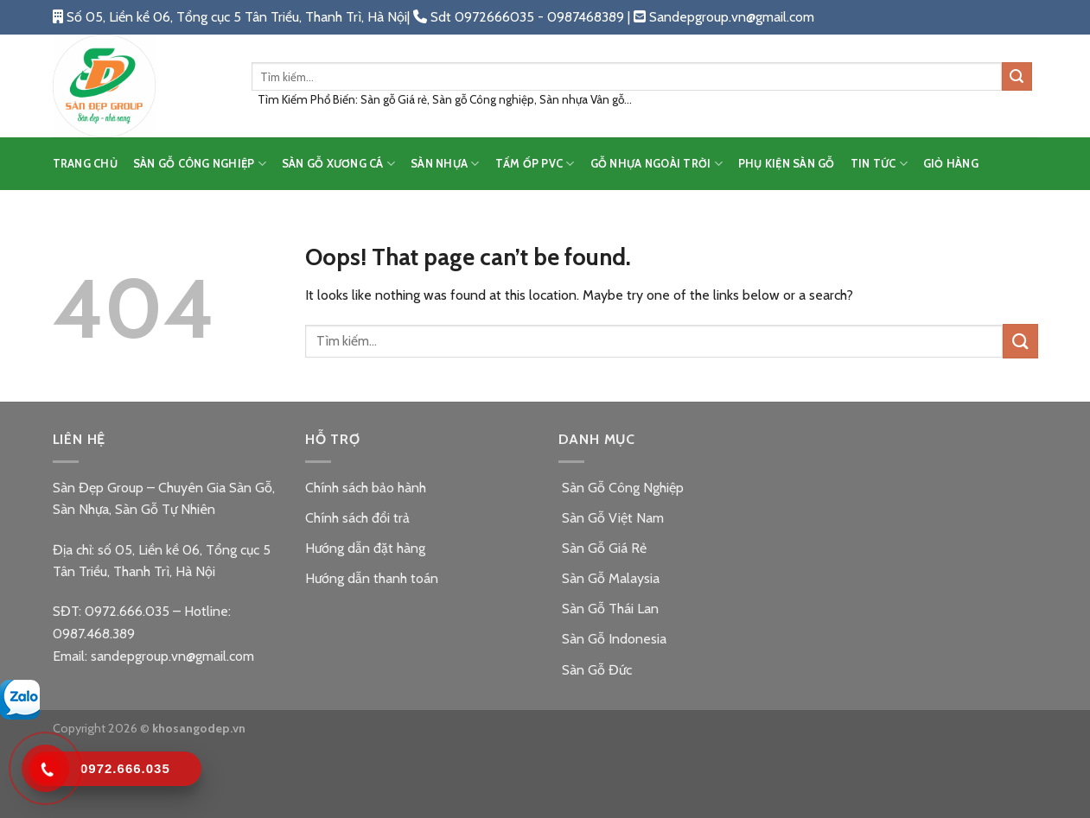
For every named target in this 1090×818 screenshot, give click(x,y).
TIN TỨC (879, 163)
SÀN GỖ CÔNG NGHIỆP (199, 163)
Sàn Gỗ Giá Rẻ (602, 548)
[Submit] (1016, 77)
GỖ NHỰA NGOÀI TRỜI (656, 163)
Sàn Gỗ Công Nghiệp (621, 487)
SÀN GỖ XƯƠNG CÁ (338, 163)
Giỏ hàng (950, 163)
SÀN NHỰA (445, 163)
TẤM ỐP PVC (535, 163)
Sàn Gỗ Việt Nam (611, 518)
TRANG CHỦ (85, 163)
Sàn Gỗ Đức (595, 670)
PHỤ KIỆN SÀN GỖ (786, 163)
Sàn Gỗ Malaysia (609, 578)
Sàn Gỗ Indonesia (612, 639)
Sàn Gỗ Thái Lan (608, 608)
